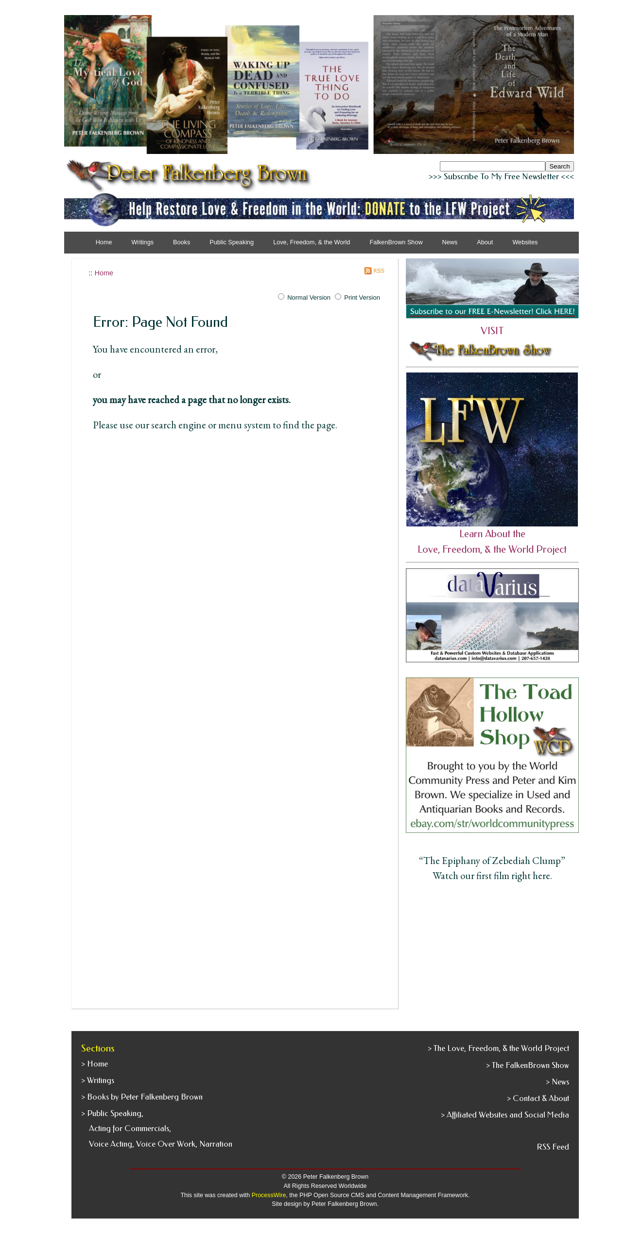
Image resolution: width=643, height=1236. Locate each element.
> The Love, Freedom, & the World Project (498, 1048)
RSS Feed (553, 1146)
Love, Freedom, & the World (311, 242)
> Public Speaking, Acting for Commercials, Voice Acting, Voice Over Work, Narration (156, 1128)
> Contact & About (538, 1098)
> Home (94, 1063)
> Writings (97, 1080)
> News (557, 1081)
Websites (525, 242)
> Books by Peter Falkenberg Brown (142, 1096)
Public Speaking (231, 242)
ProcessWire (269, 1195)
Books (181, 242)
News (450, 242)
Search (559, 166)
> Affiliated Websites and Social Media (505, 1114)
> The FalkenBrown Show (527, 1065)
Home (104, 242)
